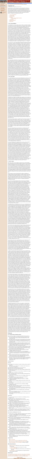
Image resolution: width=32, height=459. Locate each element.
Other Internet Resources (13, 20)
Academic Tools (11, 19)
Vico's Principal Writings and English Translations (14, 334)
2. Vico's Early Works (11, 76)
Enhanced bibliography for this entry (14, 442)
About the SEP (2, 10)
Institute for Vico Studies (13, 445)
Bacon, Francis (21, 454)
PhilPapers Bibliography (24, 4)
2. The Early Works (12, 15)
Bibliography (10, 333)
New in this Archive (2, 8)
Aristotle (18, 454)
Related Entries (11, 21)
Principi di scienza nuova (13, 450)
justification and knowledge (12, 454)
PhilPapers (20, 442)
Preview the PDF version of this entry (14, 440)
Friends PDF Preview (15, 4)
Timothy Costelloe (16, 458)
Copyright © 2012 (19, 457)
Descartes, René (26, 454)
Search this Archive (2, 5)
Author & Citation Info (10, 4)
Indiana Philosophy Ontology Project (21, 441)
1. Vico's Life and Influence (13, 14)
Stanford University (3, 12)
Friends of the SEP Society (23, 440)
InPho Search (19, 4)
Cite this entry (2, 4)
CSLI (3, 12)
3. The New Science (12, 16)
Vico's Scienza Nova (13, 448)
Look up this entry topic (13, 441)
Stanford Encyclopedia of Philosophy (18, 3)
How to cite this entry (12, 439)
